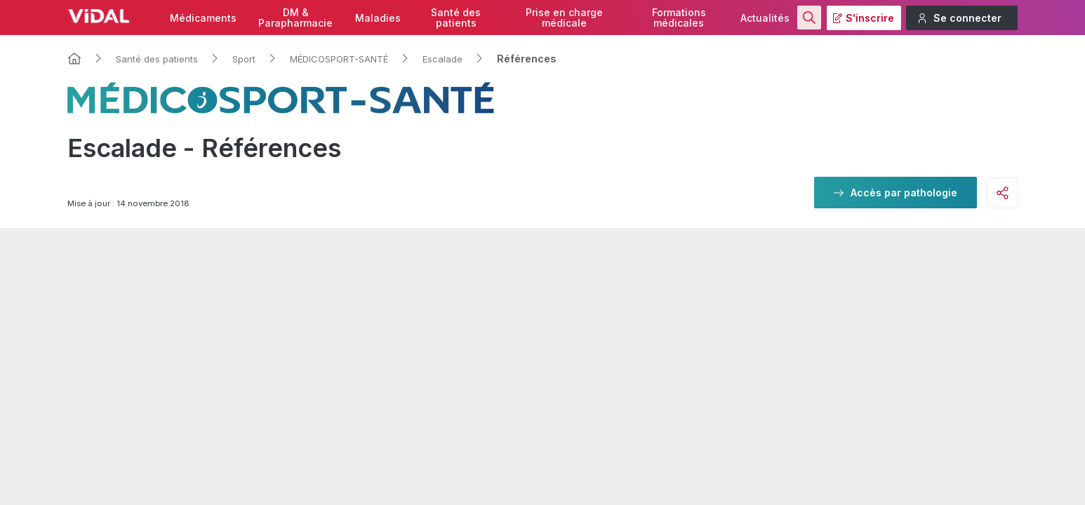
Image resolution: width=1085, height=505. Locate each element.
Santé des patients (157, 59)
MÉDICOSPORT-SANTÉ (339, 59)
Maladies (378, 18)
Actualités (765, 18)
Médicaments (203, 18)
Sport (243, 59)
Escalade (442, 59)
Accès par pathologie (904, 192)
